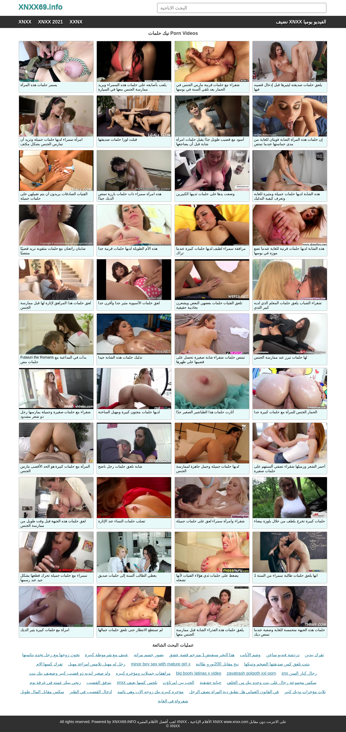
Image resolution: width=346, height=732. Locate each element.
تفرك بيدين (314, 655)
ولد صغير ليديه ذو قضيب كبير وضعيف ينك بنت (70, 673)
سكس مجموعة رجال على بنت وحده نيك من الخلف (271, 682)
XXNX (76, 22)
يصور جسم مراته (149, 655)
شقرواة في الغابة (173, 701)
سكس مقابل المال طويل (42, 691)
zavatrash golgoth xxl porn (251, 673)
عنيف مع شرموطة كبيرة (106, 655)
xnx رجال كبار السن (299, 673)
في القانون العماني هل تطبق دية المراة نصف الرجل (234, 691)
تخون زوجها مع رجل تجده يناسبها (50, 655)
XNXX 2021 (50, 22)
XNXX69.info (40, 7)
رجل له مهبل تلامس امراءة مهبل (96, 664)
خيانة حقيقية (210, 682)
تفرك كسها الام (49, 664)
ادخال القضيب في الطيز (91, 691)
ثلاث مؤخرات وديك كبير (305, 691)
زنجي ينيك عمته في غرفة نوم (55, 682)
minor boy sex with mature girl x (160, 664)
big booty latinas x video (198, 673)
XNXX (25, 22)
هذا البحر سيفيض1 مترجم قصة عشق (201, 655)
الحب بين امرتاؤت (178, 682)
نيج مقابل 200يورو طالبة (217, 664)
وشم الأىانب (250, 655)
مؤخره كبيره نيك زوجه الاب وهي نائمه (150, 691)
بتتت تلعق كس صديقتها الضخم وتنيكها (277, 664)
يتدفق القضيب (98, 682)
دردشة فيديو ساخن (282, 655)
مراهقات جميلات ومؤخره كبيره (143, 673)
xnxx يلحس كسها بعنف (137, 682)
